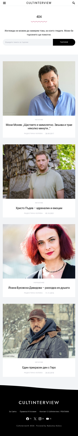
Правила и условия (28, 412)
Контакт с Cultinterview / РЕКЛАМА (54, 412)
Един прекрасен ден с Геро (39, 367)
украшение (39, 283)
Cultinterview (39, 3)
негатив (39, 120)
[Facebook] (28, 418)
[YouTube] (48, 418)
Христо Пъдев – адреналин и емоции (39, 208)
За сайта (12, 412)
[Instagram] (41, 418)
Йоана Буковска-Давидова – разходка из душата (39, 287)
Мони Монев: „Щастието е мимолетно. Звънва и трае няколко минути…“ (39, 126)
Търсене (64, 42)
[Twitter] (35, 418)
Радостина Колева (33, 133)
